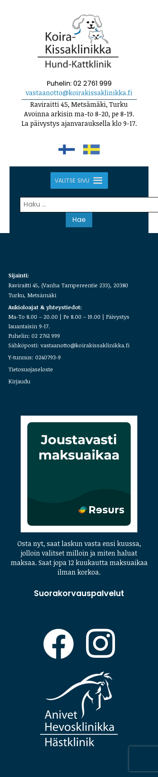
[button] (72, 180)
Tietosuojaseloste (30, 369)
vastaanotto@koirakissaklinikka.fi (79, 92)
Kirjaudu (19, 381)
